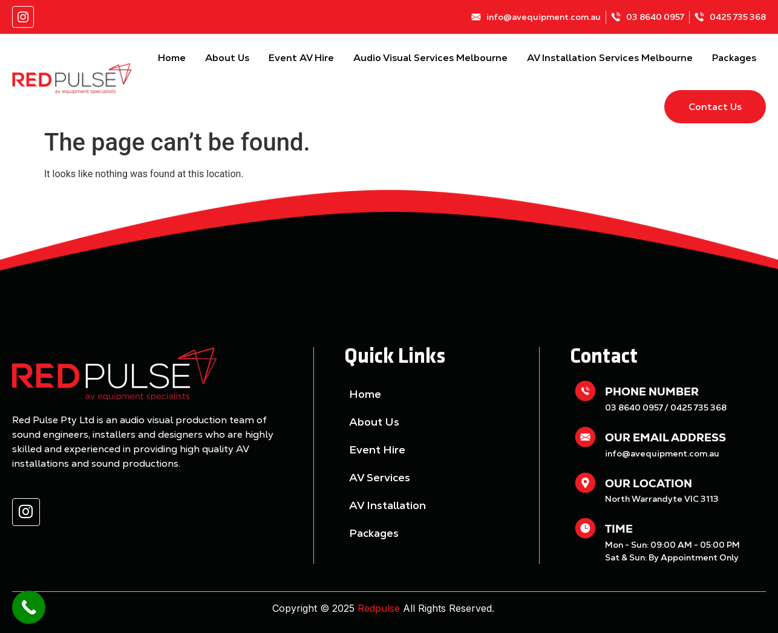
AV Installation (387, 505)
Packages (734, 57)
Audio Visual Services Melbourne (430, 57)
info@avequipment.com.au (662, 453)
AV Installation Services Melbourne (610, 57)
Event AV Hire (301, 57)
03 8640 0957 (633, 407)
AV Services (379, 477)
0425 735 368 (698, 407)
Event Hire (377, 449)
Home (172, 57)
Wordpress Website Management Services (680, 607)
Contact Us (715, 106)
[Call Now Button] (28, 607)
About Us (227, 57)
